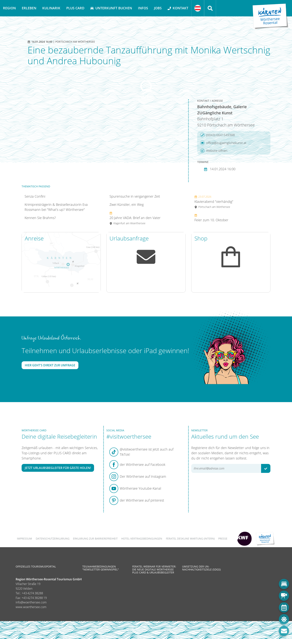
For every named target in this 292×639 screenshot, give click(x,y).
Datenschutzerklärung (52, 538)
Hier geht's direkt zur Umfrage (50, 365)
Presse (222, 538)
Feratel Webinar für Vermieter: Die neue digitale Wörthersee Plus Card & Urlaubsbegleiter (154, 569)
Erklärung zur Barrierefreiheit (95, 538)
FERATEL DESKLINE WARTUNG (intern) (190, 538)
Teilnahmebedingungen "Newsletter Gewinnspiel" (100, 568)
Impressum (24, 538)
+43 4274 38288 (32, 593)
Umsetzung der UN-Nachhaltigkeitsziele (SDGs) (201, 568)
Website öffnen (213, 150)
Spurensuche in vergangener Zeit (135, 196)
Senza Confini (35, 196)
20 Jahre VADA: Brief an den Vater (135, 218)
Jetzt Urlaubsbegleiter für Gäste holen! (58, 468)
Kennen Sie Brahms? (40, 217)
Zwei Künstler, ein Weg (127, 204)
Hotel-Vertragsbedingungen (141, 538)
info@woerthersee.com (31, 602)
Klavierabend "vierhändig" (213, 202)
